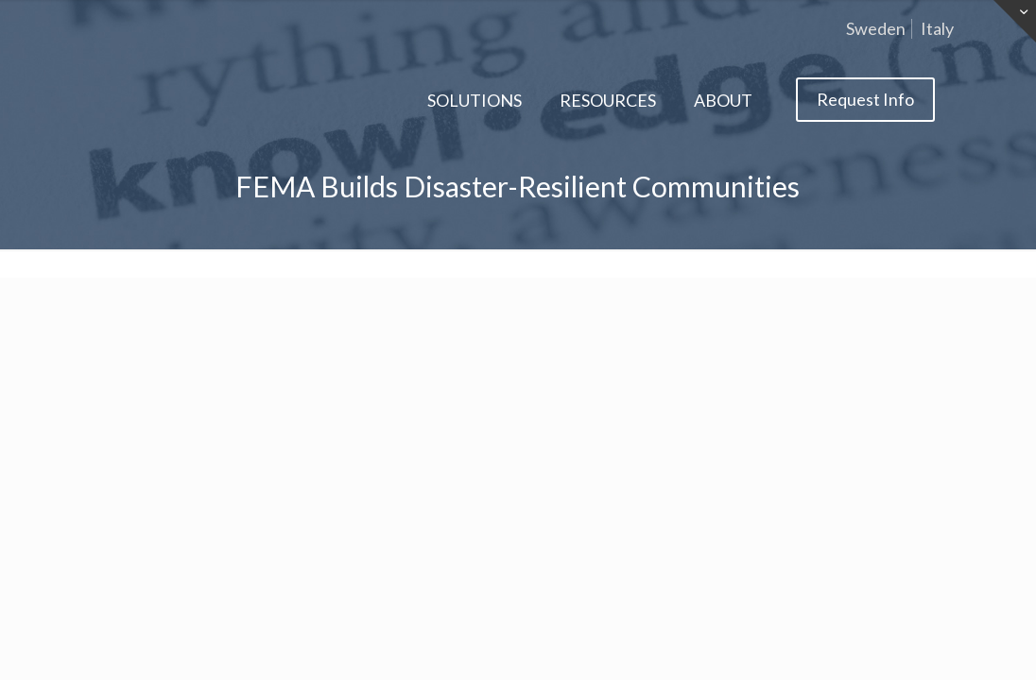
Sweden (876, 28)
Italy (937, 28)
